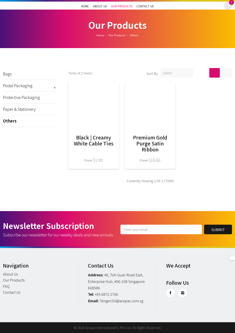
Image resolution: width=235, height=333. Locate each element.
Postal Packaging (29, 85)
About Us (100, 6)
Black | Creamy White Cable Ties (94, 140)
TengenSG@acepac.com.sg (121, 300)
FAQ (6, 286)
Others (10, 121)
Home (85, 6)
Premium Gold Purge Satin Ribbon (150, 143)
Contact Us (145, 6)
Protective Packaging (21, 97)
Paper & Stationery (19, 109)
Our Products (121, 6)
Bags (7, 74)
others (134, 35)
